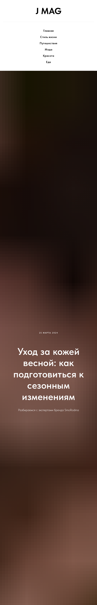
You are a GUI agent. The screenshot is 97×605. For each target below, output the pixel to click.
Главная (48, 30)
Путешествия (48, 43)
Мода (48, 49)
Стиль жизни (48, 37)
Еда (48, 62)
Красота (48, 55)
